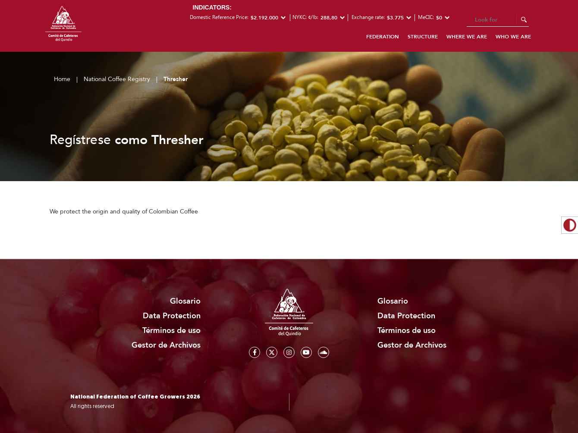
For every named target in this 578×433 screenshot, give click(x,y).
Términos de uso (171, 330)
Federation (382, 36)
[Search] (498, 20)
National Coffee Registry (117, 79)
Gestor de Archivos (166, 345)
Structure (423, 36)
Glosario (185, 301)
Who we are (513, 36)
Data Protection (172, 316)
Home (62, 79)
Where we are (466, 36)
